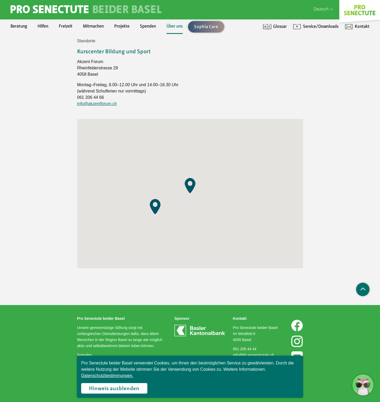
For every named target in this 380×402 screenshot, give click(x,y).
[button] (155, 206)
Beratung (19, 26)
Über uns (174, 26)
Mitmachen (93, 26)
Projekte (121, 26)
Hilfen (43, 26)
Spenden (148, 26)
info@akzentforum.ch (97, 103)
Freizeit (65, 26)
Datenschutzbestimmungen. (107, 375)
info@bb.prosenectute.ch (253, 355)
